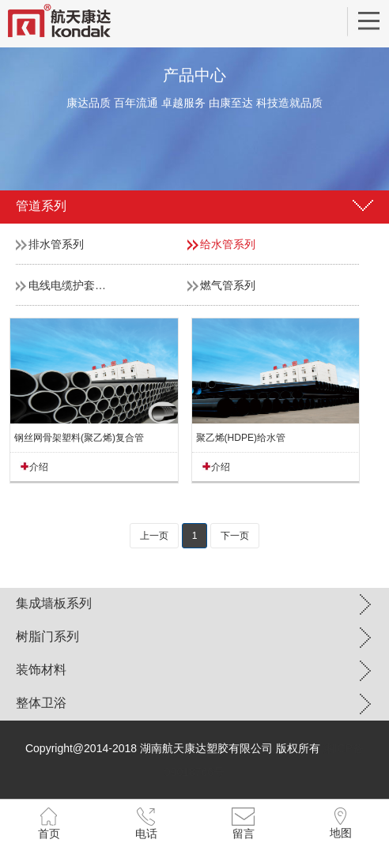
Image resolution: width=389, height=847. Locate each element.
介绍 (38, 466)
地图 (341, 832)
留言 (243, 833)
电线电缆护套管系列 (78, 285)
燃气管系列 (227, 285)
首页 (49, 833)
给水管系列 (227, 244)
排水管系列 (56, 244)
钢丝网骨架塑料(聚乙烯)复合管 (79, 437)
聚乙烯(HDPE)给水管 (240, 437)
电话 (146, 833)
